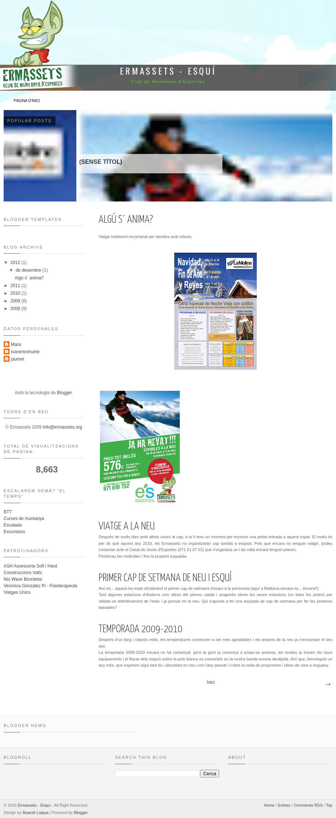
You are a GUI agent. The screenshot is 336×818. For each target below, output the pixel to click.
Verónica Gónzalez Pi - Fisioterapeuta (40, 585)
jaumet (17, 359)
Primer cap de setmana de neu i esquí (165, 578)
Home (269, 805)
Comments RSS (308, 805)
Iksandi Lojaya (35, 812)
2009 (16, 301)
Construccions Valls (23, 572)
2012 (16, 262)
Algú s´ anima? (126, 220)
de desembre (29, 270)
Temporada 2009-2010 (141, 629)
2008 (16, 308)
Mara (16, 344)
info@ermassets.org (62, 427)
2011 (16, 285)
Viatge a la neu (127, 526)
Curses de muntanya (24, 518)
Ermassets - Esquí (34, 805)
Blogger (64, 392)
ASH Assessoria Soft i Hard (30, 566)
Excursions (14, 531)
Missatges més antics (327, 684)
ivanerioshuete (25, 351)
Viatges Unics (17, 592)
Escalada (13, 525)
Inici (210, 682)
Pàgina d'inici (27, 101)
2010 (16, 293)
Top (329, 805)
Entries (284, 805)
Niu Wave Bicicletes (23, 579)
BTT (8, 511)
